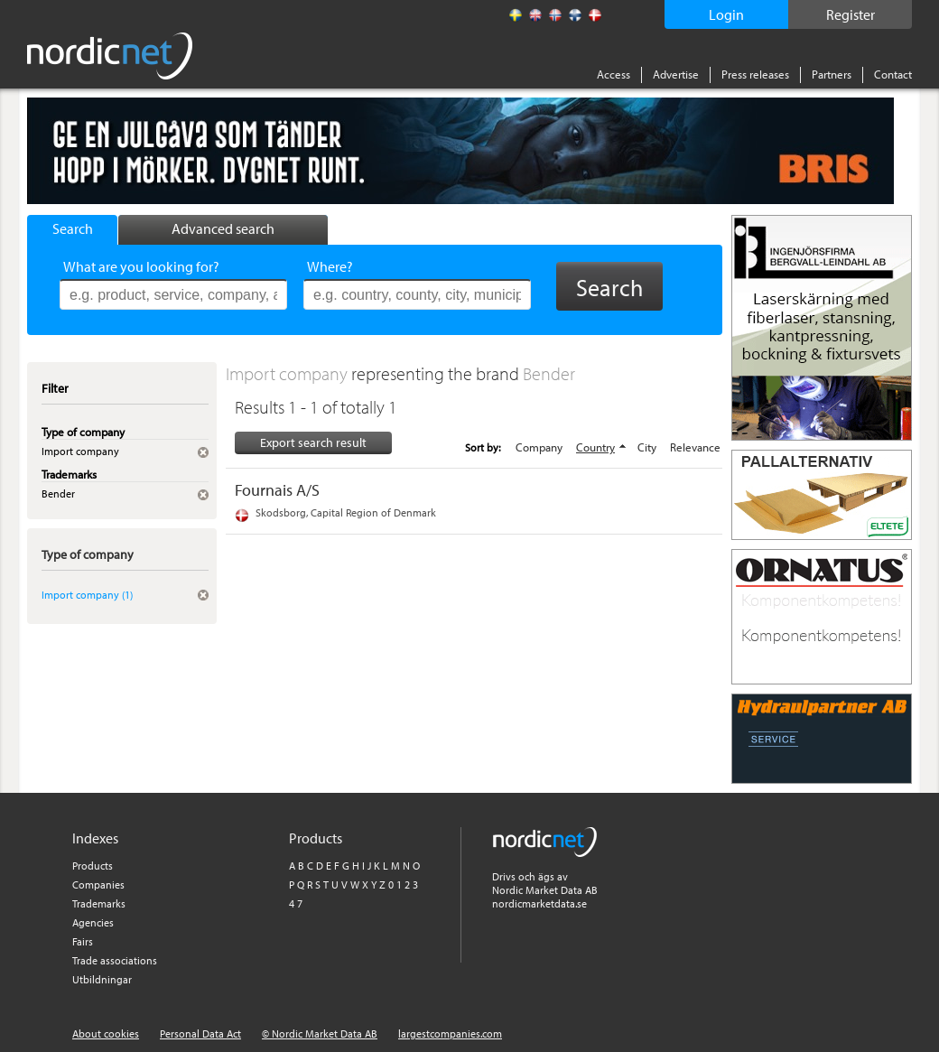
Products (92, 865)
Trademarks (99, 903)
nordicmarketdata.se (539, 903)
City (646, 447)
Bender (549, 373)
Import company (288, 373)
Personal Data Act (200, 1033)
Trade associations (114, 960)
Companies (98, 884)
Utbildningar (102, 979)
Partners (831, 74)
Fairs (82, 941)
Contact (893, 74)
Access (613, 74)
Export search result (313, 442)
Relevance (695, 447)
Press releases (755, 74)
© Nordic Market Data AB (319, 1033)
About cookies (105, 1033)
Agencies (93, 922)
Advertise (676, 74)
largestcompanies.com (450, 1033)
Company (539, 447)
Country (595, 447)
